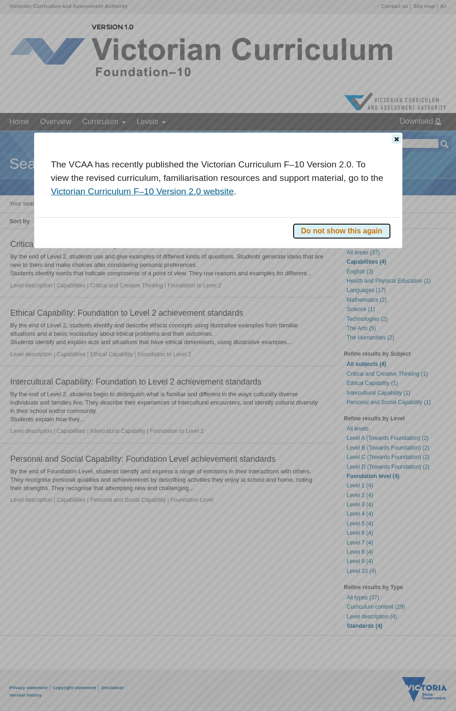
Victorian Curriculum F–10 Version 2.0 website (142, 191)
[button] (396, 139)
